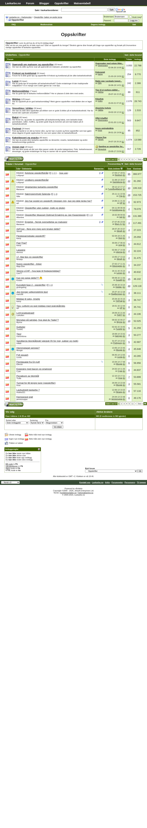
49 (129, 286)
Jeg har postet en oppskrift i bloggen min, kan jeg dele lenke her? (58, 201)
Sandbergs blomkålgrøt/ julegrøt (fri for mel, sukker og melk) (47, 341)
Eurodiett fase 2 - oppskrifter (31, 285)
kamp (100, 74)
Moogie (19, 350)
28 (129, 195)
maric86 (19, 294)
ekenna (19, 252)
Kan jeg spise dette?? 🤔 (29, 278)
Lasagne (20, 250)
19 (129, 321)
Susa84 (119, 280)
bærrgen (118, 336)
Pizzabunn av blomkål (27, 376)
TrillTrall (119, 301)
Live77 (19, 273)
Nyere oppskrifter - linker (29, 264)
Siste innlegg (114, 168)
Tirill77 (119, 315)
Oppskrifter (62, 3)
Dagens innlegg (98, 24)
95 (129, 174)
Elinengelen (117, 266)
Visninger (137, 168)
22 (129, 181)
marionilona (21, 336)
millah (18, 343)
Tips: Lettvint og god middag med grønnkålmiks (40, 306)
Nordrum (118, 175)
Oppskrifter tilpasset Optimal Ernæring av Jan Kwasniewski (55, 215)
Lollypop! (20, 175)
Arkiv (107, 482)
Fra (46, 420)
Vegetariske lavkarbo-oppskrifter (41, 187)
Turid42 (19, 329)
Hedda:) (119, 287)
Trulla (18, 378)
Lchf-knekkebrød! (25, 313)
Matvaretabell (82, 3)
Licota (18, 357)
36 (129, 216)
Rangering (98, 168)
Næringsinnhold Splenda (37, 194)
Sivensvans (103, 65)
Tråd (18, 168)
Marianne (20, 189)
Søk (134, 24)
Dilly (100, 83)
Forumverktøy (114, 164)
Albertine (20, 217)
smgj (120, 245)
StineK (101, 139)
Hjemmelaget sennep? (28, 348)
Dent (120, 238)
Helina (100, 92)
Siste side (63, 173)
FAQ (14, 24)
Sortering (34, 420)
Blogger (44, 3)
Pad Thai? (21, 243)
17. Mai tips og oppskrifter (29, 257)
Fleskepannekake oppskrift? (30, 236)
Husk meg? (135, 17)
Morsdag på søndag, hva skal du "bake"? (37, 320)
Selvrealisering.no (85, 493)
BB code (9, 464)
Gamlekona (117, 182)
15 (129, 279)
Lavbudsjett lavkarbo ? (28, 390)
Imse (100, 130)
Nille (18, 196)
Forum (30, 3)
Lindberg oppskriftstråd (36, 180)
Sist (140, 159)
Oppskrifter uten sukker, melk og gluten (45, 208)
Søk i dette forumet (133, 55)
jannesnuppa (21, 399)
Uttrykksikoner (12, 466)
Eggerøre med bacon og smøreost (34, 369)
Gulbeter (20, 327)
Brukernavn (109, 17)
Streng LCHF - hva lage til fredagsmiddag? (38, 271)
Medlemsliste (46, 24)
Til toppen (141, 482)
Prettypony (117, 343)
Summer (20, 210)
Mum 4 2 (118, 224)
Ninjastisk (102, 149)
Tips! (18, 334)
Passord (107, 20)
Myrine (19, 322)
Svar (129, 168)
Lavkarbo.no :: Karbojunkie (20, 17)
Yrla (120, 196)
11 (132, 159)
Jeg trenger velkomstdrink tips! (32, 292)
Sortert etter (11, 420)
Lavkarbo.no (13, 3)
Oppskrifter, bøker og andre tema (48, 17)
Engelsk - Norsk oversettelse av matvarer (46, 222)
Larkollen (20, 315)
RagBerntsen (116, 294)
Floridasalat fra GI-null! (28, 362)
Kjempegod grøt (24, 397)
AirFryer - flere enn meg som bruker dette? (38, 229)
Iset (120, 217)
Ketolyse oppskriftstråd (36, 173)
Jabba (100, 110)
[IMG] (8, 468)
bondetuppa (117, 210)
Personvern (130, 482)
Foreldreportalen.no (68, 493)
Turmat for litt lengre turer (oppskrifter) (36, 383)
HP (17, 203)
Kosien (19, 280)
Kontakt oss (84, 482)
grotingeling (21, 287)
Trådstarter (27, 168)
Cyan (18, 371)
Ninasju (19, 259)
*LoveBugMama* (115, 189)
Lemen (119, 273)
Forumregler (117, 482)
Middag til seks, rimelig (28, 299)
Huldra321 (20, 392)
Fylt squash (22, 355)
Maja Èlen (20, 266)
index (100, 101)
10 (129, 188)
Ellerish (19, 364)
